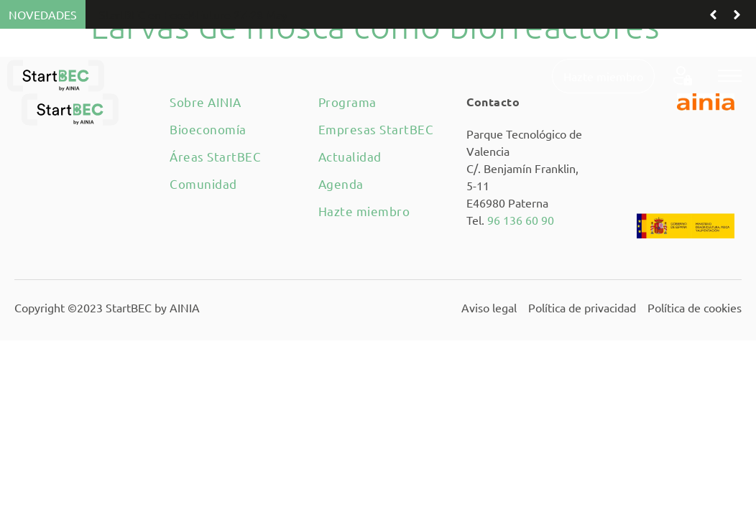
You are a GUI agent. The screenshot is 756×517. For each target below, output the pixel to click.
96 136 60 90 (520, 220)
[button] (730, 76)
